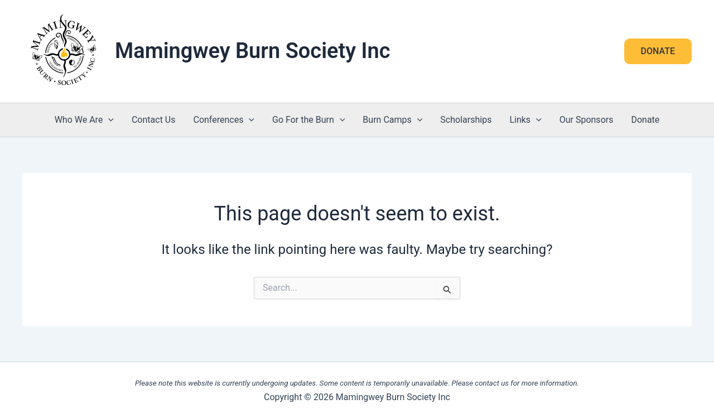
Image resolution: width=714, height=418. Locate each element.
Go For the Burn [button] (308, 120)
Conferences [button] (223, 120)
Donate (645, 119)
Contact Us (154, 119)
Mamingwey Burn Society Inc (252, 51)
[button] (658, 51)
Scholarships (465, 119)
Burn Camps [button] (392, 120)
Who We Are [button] (84, 120)
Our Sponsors (586, 119)
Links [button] (525, 120)
